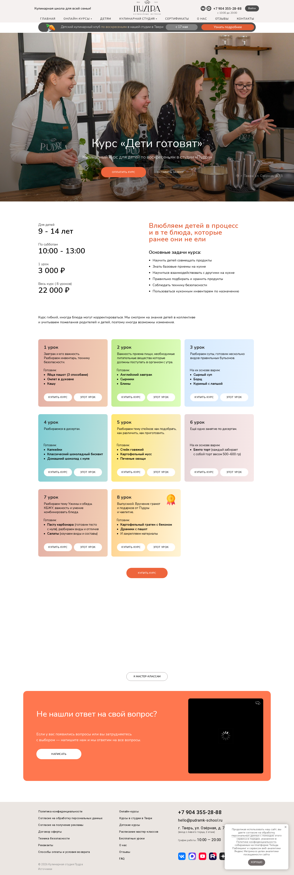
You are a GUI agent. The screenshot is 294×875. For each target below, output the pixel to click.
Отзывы (124, 852)
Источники (45, 869)
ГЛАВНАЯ (47, 19)
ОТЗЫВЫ (222, 19)
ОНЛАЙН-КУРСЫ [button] (77, 19)
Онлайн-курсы (129, 811)
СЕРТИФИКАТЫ (177, 19)
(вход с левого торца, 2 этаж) (196, 832)
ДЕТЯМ (105, 19)
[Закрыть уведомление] (285, 827)
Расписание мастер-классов (138, 831)
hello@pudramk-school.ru (200, 820)
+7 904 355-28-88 (227, 8)
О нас (123, 845)
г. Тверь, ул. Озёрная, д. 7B (262, 176)
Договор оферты (50, 831)
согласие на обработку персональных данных (253, 834)
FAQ (122, 858)
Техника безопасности (54, 838)
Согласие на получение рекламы (60, 825)
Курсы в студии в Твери (135, 818)
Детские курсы (129, 825)
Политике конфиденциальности (256, 842)
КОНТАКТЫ (245, 19)
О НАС (202, 19)
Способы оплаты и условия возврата (64, 852)
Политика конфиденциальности (60, 811)
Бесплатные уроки (132, 838)
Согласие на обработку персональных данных (70, 818)
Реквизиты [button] (45, 845)
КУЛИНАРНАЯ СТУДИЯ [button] (137, 19)
